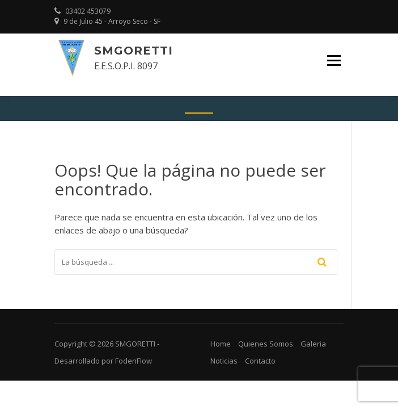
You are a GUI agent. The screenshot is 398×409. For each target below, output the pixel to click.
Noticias (224, 361)
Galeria (313, 344)
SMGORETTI (133, 50)
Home (220, 344)
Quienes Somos (265, 344)
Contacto (260, 361)
